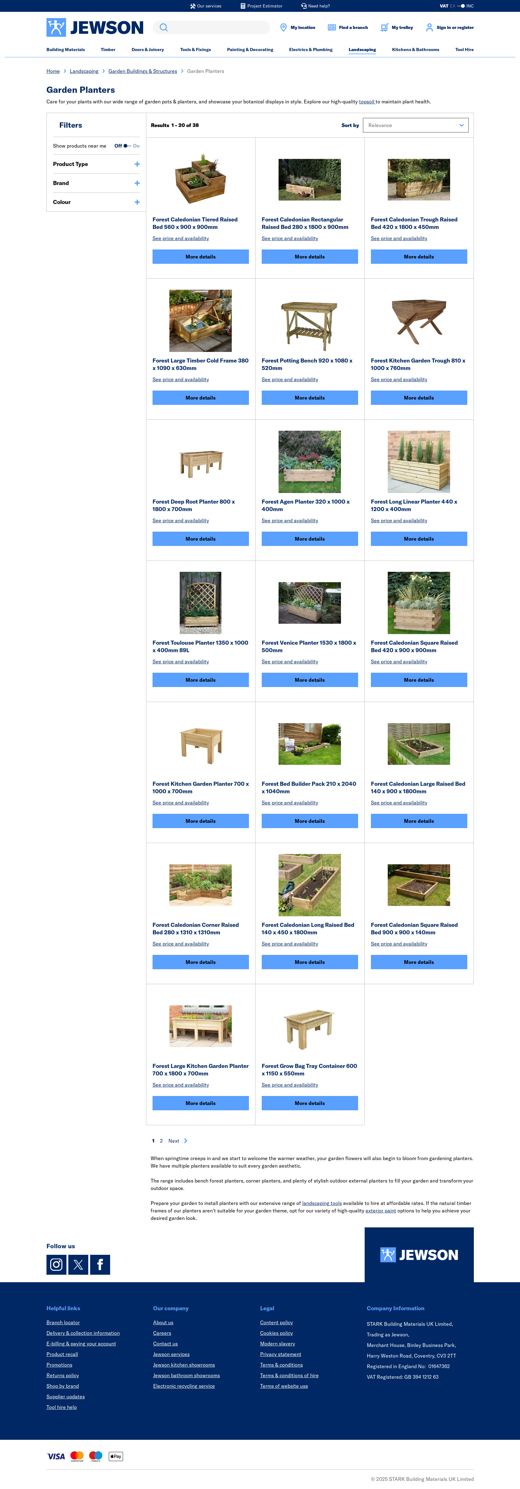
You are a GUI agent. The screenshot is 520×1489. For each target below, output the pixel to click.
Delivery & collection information (83, 1333)
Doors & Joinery (148, 49)
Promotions (59, 1365)
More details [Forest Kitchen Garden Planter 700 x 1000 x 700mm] (201, 821)
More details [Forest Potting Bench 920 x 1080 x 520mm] (310, 398)
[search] (211, 27)
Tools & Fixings (195, 49)
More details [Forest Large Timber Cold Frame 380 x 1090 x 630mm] (201, 398)
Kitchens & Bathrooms (415, 49)
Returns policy (62, 1375)
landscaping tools (322, 1203)
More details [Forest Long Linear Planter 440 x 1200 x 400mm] (419, 539)
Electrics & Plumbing (311, 49)
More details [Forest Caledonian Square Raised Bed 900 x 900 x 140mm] (419, 962)
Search (162, 27)
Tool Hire (464, 49)
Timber (108, 49)
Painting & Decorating (250, 49)
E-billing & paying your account (81, 1343)
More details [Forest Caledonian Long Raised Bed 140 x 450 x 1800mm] (310, 962)
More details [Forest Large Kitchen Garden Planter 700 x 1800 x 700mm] (201, 1103)
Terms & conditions (281, 1365)
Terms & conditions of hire (289, 1375)
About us (163, 1322)
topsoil (367, 101)
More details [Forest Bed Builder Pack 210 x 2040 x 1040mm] (310, 821)
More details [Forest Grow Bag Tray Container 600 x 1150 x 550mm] (310, 1103)
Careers (162, 1333)
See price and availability (181, 238)
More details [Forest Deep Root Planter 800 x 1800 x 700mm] (201, 539)
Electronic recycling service (184, 1386)
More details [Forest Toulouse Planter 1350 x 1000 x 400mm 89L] (201, 680)
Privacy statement (280, 1354)
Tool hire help (61, 1407)
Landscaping (362, 49)
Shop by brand (62, 1386)
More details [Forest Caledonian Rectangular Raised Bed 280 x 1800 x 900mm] (310, 257)
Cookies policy (276, 1333)
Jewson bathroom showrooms (186, 1375)
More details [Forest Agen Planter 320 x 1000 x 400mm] (310, 539)
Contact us (165, 1343)
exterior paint (381, 1210)
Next (178, 1141)
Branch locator (63, 1322)
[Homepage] (419, 1254)
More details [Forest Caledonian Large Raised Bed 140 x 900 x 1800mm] (419, 821)
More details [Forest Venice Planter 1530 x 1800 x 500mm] (310, 680)
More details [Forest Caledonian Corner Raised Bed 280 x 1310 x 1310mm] (201, 962)
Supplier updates (65, 1396)
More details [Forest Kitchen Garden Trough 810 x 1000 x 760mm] (419, 398)
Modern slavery (277, 1343)
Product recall (62, 1354)
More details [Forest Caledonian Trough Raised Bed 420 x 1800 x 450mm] (419, 257)
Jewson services (171, 1354)
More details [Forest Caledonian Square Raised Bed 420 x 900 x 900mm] (419, 680)
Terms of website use (284, 1386)
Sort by (350, 125)
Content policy (276, 1322)
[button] (416, 125)
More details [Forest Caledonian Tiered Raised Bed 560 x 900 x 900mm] (201, 257)
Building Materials (65, 49)
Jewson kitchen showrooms (184, 1365)
